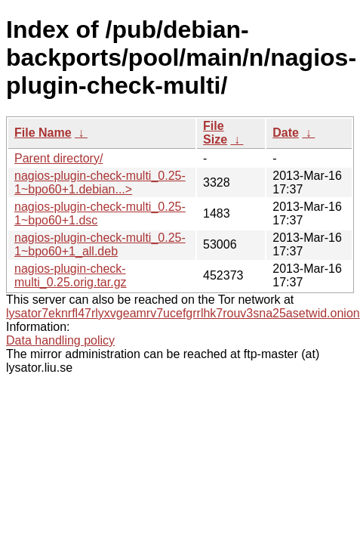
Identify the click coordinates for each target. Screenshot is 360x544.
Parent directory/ (58, 158)
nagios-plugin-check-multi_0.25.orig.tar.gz (70, 275)
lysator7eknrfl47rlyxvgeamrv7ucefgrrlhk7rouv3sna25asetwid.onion (183, 313)
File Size (215, 132)
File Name (43, 132)
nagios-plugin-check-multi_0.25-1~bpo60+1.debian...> (100, 182)
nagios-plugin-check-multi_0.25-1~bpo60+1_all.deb (100, 244)
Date (285, 132)
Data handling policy (60, 340)
